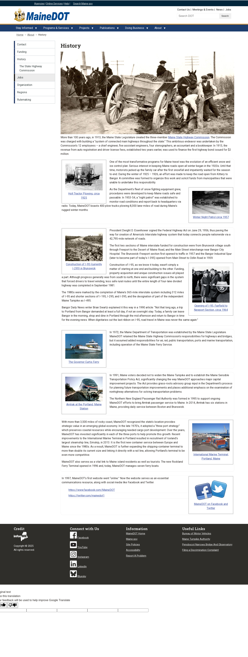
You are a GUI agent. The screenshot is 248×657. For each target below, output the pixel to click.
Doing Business (135, 28)
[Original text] (72, 610)
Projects (85, 28)
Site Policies (133, 544)
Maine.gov (131, 539)
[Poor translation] (12, 605)
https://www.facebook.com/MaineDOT (92, 490)
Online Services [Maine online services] (54, 3)
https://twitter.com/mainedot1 (87, 495)
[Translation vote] (133, 610)
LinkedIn (82, 566)
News (219, 9)
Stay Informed (25, 28)
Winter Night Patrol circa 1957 (211, 217)
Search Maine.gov (83, 3)
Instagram (83, 556)
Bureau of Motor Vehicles (196, 533)
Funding (22, 51)
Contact (21, 44)
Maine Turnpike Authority (196, 539)
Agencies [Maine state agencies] (39, 3)
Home (20, 34)
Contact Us (183, 9)
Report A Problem (136, 555)
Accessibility (133, 550)
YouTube (82, 547)
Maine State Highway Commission (188, 137)
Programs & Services (57, 28)
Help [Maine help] (66, 3)
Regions (22, 92)
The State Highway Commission (30, 68)
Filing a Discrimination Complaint (200, 550)
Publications (108, 28)
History (21, 59)
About (159, 28)
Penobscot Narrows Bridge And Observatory (207, 544)
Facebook (83, 537)
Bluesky (82, 576)
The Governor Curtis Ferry (84, 362)
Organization (24, 85)
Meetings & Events (203, 9)
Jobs (228, 9)
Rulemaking (24, 99)
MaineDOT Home (135, 533)
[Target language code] (42, 610)
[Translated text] (102, 610)
